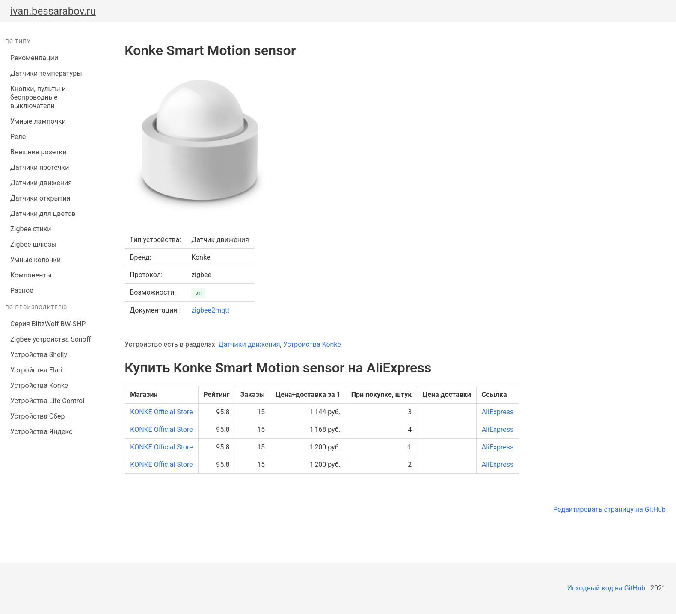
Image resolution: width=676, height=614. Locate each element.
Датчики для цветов (42, 214)
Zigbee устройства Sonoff (50, 339)
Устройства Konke (39, 385)
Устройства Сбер (37, 416)
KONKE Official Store (161, 412)
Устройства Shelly (38, 355)
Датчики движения (41, 183)
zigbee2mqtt (210, 310)
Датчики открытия (40, 198)
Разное (21, 290)
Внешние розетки (38, 152)
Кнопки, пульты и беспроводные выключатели (38, 97)
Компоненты (30, 275)
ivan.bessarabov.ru (53, 11)
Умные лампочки (38, 121)
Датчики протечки (39, 167)
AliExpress (498, 412)
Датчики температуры (46, 73)
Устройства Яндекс (41, 432)
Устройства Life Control (47, 401)
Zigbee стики (30, 229)
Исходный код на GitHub (606, 588)
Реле (18, 137)
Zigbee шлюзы (33, 244)
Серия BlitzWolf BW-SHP (48, 324)
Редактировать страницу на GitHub (609, 509)
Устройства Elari (36, 370)
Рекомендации (34, 58)
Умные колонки (35, 260)
